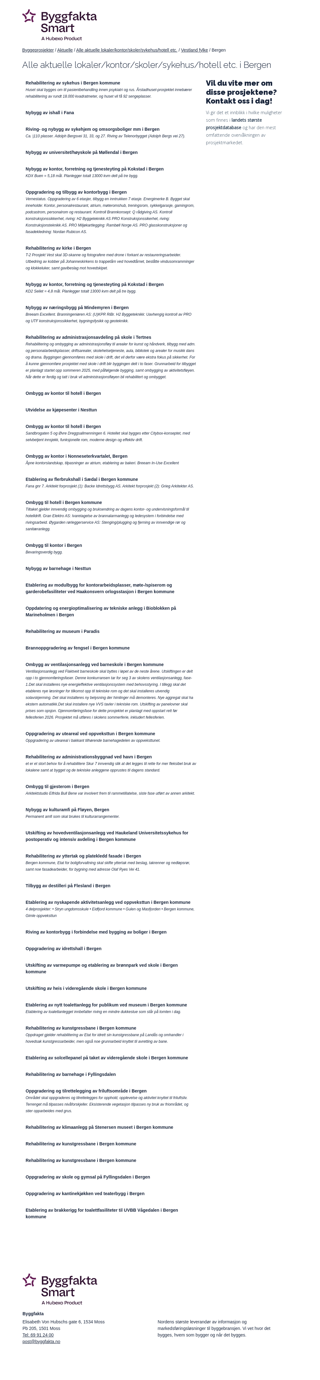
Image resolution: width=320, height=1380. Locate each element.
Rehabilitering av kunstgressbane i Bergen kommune (81, 1028)
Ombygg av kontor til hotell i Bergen (63, 393)
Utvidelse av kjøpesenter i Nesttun (61, 409)
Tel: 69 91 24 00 (38, 1334)
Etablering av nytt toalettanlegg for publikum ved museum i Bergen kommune (106, 1004)
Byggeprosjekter (38, 50)
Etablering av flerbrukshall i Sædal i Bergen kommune (82, 479)
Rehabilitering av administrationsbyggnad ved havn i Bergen (89, 756)
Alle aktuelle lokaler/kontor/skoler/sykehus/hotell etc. (127, 50)
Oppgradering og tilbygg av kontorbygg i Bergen (76, 192)
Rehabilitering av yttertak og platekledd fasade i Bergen (83, 855)
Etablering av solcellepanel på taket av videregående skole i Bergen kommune (107, 1057)
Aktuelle (65, 50)
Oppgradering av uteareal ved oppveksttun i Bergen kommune (90, 733)
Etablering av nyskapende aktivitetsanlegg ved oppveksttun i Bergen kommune (108, 902)
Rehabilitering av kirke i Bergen (58, 248)
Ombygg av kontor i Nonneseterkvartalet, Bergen (77, 456)
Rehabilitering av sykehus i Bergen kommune (73, 82)
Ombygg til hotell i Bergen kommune (64, 502)
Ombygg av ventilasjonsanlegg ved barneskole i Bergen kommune (95, 664)
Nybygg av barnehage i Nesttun (58, 568)
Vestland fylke (194, 50)
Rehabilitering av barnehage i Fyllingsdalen (71, 1074)
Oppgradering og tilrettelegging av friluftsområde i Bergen (86, 1090)
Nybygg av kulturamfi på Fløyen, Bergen (67, 809)
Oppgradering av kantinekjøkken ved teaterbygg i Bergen (85, 1193)
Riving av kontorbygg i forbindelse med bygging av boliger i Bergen (96, 931)
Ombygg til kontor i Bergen (54, 545)
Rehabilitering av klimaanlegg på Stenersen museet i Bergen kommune (99, 1127)
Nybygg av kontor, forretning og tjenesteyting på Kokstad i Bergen (95, 168)
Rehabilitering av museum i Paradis (63, 631)
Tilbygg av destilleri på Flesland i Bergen (68, 885)
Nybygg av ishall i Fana (50, 112)
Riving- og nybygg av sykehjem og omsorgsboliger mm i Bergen (93, 129)
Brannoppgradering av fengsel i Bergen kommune (78, 647)
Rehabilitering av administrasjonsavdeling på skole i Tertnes (88, 337)
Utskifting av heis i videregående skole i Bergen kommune (86, 988)
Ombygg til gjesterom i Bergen (57, 786)
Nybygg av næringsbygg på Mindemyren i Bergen (77, 307)
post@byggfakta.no (41, 1341)
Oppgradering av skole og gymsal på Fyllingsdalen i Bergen (88, 1176)
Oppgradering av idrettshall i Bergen (64, 948)
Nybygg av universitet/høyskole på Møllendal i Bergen (82, 152)
